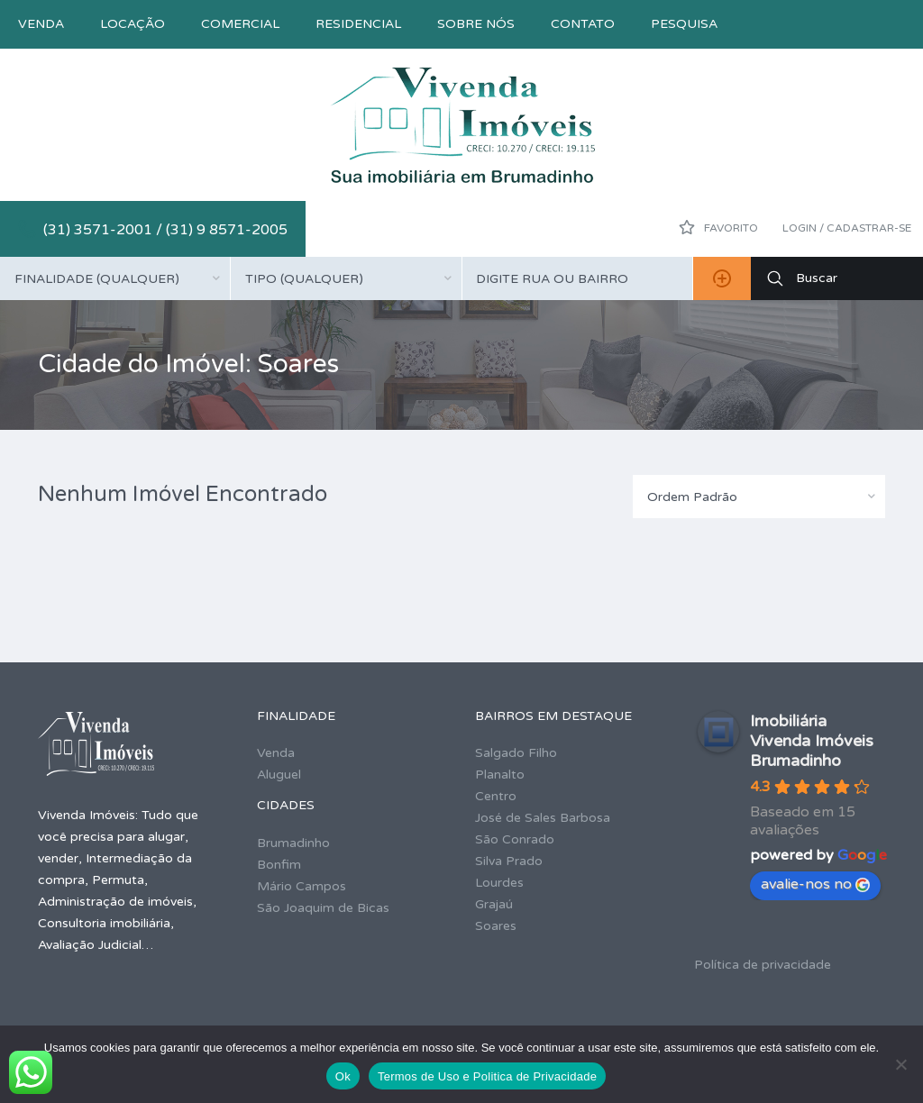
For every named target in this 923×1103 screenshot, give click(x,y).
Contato (583, 24)
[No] (900, 1064)
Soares (495, 926)
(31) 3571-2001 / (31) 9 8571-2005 (165, 230)
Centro (495, 796)
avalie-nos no (815, 884)
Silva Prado (509, 861)
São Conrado (514, 839)
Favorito (718, 227)
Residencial (358, 24)
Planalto (500, 774)
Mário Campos (301, 886)
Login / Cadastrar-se (846, 228)
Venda (41, 24)
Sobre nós (476, 24)
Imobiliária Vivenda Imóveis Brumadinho (811, 740)
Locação (132, 24)
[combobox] (115, 278)
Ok (343, 1076)
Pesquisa (684, 24)
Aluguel (279, 774)
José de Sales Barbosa (542, 817)
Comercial (240, 24)
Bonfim (279, 864)
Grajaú (494, 904)
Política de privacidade (762, 964)
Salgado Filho (516, 753)
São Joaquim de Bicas (323, 908)
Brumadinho (293, 843)
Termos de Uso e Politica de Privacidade (487, 1076)
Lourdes (499, 882)
